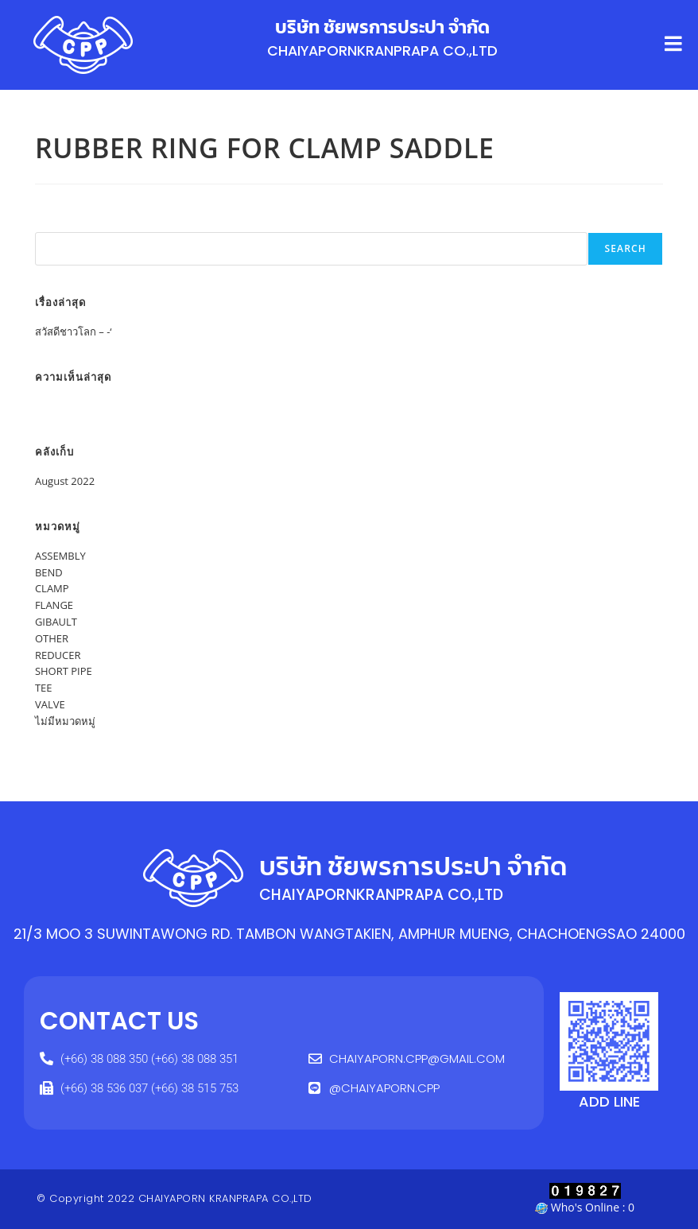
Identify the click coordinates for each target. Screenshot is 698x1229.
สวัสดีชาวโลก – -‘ (73, 331)
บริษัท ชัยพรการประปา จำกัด (382, 27)
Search (52, 224)
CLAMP (52, 588)
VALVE (50, 704)
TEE (43, 687)
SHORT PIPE (63, 671)
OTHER (51, 638)
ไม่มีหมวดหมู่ (65, 721)
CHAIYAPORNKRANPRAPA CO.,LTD (382, 50)
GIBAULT (56, 621)
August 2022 (65, 481)
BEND (49, 572)
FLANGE (54, 605)
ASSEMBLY (60, 556)
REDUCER (58, 655)
